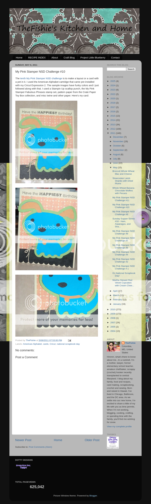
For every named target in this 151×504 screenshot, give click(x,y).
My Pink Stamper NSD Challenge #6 (124, 246)
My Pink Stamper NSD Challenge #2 (124, 260)
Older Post (92, 440)
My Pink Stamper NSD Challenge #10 (124, 206)
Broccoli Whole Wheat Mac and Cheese (123, 172)
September (119, 150)
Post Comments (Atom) (40, 447)
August (117, 154)
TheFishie (130, 343)
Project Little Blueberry (92, 57)
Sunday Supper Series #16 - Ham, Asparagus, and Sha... (124, 222)
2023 (113, 89)
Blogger (93, 495)
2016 (113, 111)
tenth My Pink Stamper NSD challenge (41, 78)
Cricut (53, 344)
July (115, 158)
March (116, 295)
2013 (113, 124)
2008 (113, 318)
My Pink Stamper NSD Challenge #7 (124, 239)
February (118, 299)
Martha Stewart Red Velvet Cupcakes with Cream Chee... (123, 283)
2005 (113, 327)
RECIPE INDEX (37, 57)
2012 (113, 129)
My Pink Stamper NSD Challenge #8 (124, 232)
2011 (113, 133)
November (118, 141)
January (117, 304)
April (115, 291)
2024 (113, 85)
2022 (113, 94)
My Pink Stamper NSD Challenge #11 (124, 198)
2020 (113, 98)
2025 (113, 81)
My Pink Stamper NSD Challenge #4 (124, 253)
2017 (113, 107)
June (115, 163)
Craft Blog (69, 57)
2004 (113, 331)
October (117, 145)
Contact (115, 57)
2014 (113, 120)
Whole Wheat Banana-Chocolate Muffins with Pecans (124, 190)
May (115, 167)
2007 (113, 322)
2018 (113, 103)
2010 (113, 309)
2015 (113, 116)
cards (45, 344)
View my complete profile (119, 426)
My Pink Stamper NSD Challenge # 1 (124, 267)
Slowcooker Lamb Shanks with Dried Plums (123, 181)
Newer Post (23, 440)
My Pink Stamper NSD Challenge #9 (124, 212)
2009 (113, 314)
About (54, 57)
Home (19, 57)
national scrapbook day (68, 344)
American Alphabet (32, 344)
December (118, 137)
